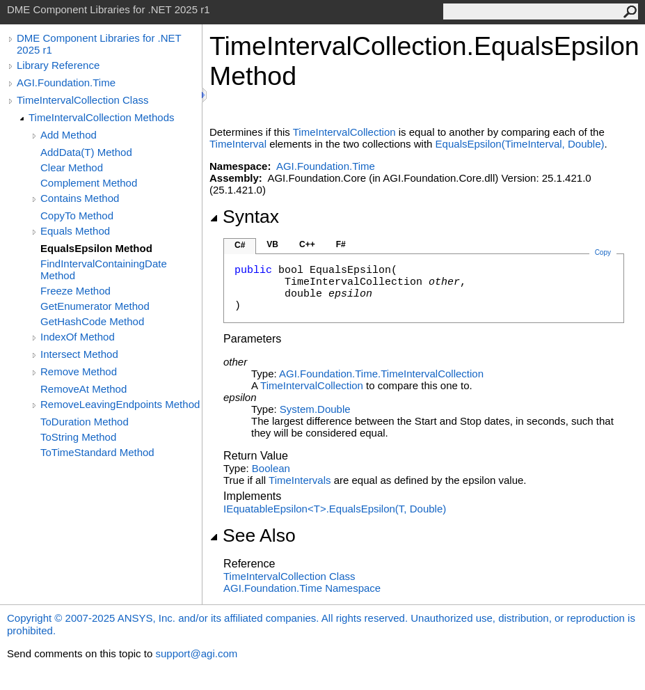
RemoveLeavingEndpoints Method (120, 404)
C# (239, 245)
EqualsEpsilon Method (96, 248)
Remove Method (78, 371)
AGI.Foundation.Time (66, 82)
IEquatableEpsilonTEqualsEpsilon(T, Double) (334, 509)
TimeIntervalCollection (344, 132)
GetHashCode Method (92, 321)
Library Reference (58, 65)
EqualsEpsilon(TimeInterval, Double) (520, 144)
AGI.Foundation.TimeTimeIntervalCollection (381, 373)
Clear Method (71, 167)
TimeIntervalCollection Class (83, 100)
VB (272, 244)
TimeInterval (237, 144)
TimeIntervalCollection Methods (102, 117)
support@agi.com (196, 653)
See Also (252, 535)
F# (341, 244)
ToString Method (78, 437)
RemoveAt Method (83, 389)
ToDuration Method (84, 422)
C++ (307, 244)
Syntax (244, 216)
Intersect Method (79, 354)
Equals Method (75, 231)
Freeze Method (75, 291)
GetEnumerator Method (95, 306)
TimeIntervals (300, 480)
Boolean (271, 468)
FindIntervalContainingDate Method (103, 269)
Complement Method (88, 183)
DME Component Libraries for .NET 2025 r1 (99, 44)
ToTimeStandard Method (97, 452)
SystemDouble (315, 409)
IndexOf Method (77, 337)
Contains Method (79, 198)
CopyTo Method (76, 215)
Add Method (68, 135)
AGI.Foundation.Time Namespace (302, 588)
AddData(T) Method (86, 152)
